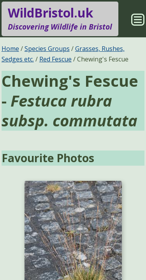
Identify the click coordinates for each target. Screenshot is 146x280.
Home (10, 48)
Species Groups (47, 48)
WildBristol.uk (60, 18)
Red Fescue (55, 59)
